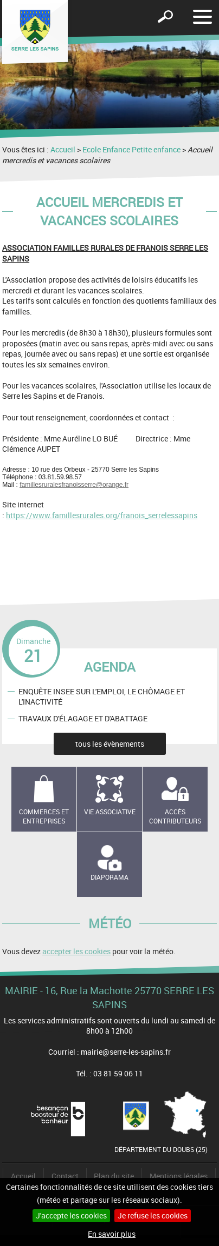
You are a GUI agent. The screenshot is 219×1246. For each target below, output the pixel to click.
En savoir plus (112, 1234)
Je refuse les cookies (153, 1215)
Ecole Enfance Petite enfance (131, 149)
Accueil (62, 149)
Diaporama (109, 877)
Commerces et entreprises (44, 816)
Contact (65, 1176)
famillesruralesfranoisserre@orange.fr (74, 484)
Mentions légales (179, 1176)
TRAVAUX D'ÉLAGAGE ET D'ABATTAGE (82, 718)
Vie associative (110, 811)
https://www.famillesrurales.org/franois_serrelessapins (101, 515)
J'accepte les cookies (71, 1215)
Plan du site (114, 1176)
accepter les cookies (76, 951)
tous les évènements (109, 744)
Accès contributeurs (175, 816)
